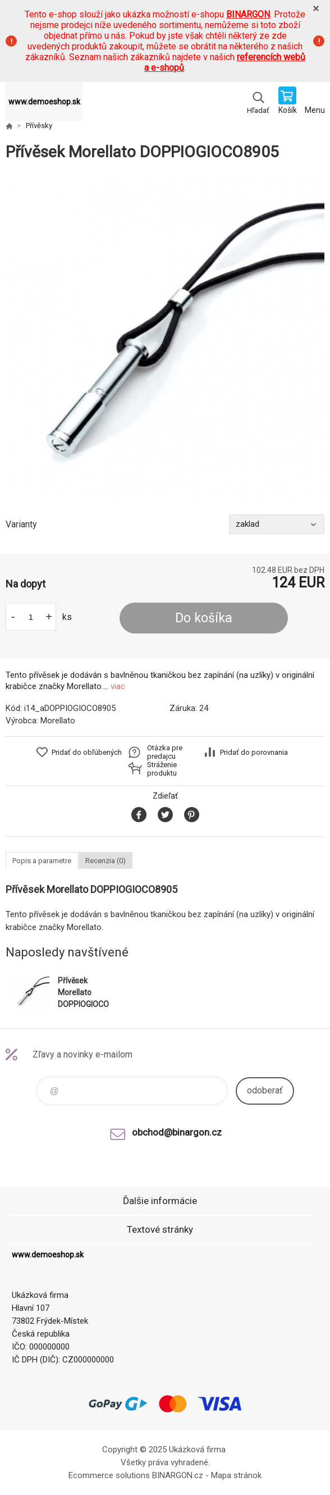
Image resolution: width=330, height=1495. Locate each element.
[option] (165, 338)
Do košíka (203, 618)
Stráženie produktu (162, 768)
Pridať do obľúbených (87, 752)
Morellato (57, 720)
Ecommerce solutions (109, 1475)
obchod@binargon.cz (177, 1132)
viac (118, 686)
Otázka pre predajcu (164, 752)
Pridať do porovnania (254, 752)
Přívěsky (39, 125)
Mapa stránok (236, 1475)
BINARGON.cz (177, 1475)
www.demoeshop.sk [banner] (44, 101)
